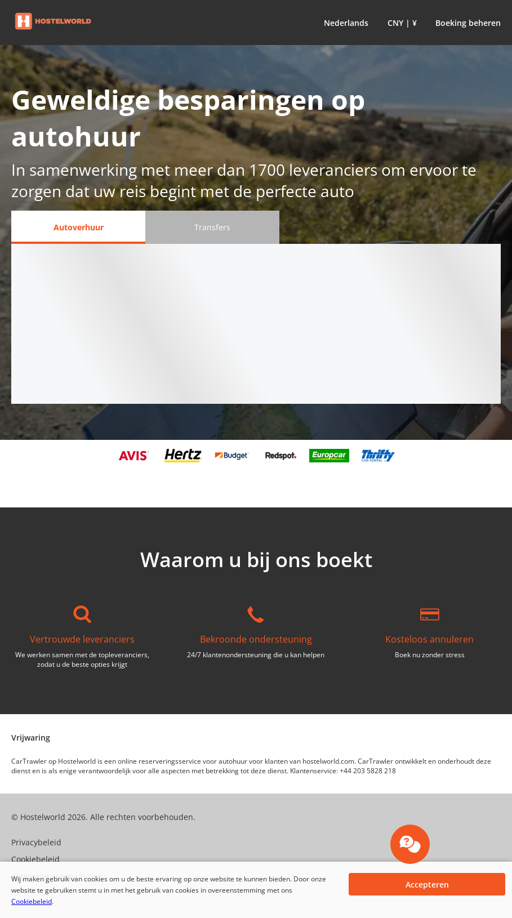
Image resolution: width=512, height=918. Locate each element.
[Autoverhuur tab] (78, 227)
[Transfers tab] (212, 227)
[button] (343, 22)
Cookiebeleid (31, 901)
